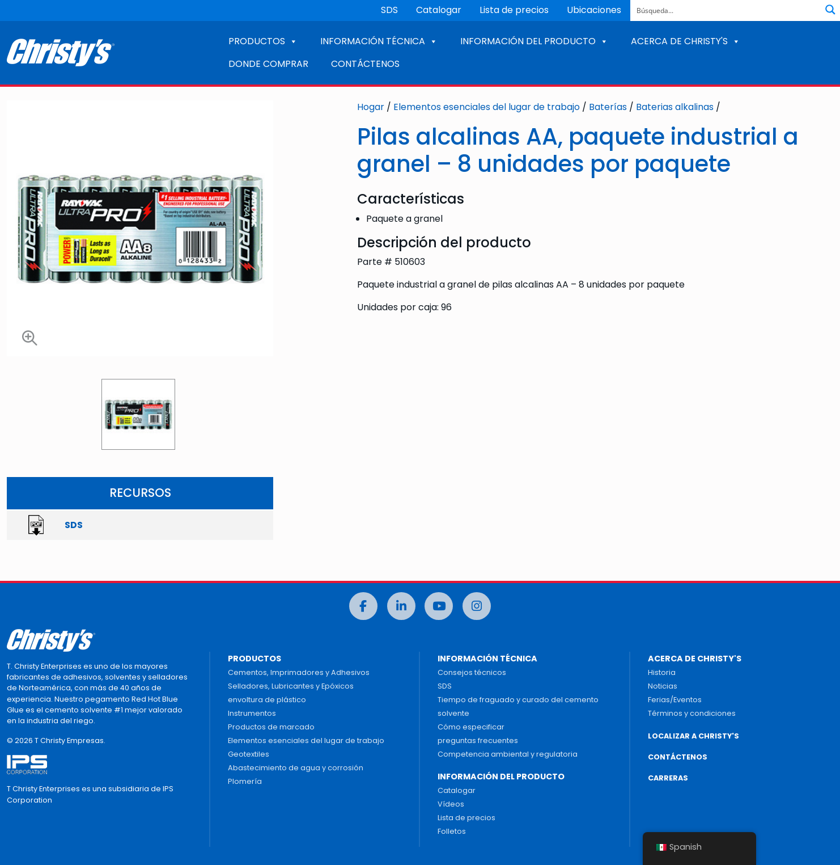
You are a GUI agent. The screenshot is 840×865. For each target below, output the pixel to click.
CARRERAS (668, 778)
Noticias (662, 686)
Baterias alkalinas (675, 106)
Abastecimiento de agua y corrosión (295, 768)
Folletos (452, 831)
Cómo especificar (471, 727)
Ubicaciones (594, 9)
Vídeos (451, 804)
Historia (662, 672)
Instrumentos (252, 713)
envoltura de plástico (267, 699)
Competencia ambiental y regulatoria (508, 754)
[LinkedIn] (401, 606)
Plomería (245, 781)
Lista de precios (514, 9)
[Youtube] (439, 606)
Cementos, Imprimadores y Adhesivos (299, 672)
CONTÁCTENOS (365, 63)
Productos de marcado (271, 727)
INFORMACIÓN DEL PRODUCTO (534, 41)
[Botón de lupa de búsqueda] (830, 9)
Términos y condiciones (692, 713)
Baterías (608, 106)
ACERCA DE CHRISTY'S (685, 41)
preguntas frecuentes (478, 740)
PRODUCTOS (263, 41)
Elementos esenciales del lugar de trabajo (486, 106)
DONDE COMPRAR (268, 63)
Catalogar (438, 9)
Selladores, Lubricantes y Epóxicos (291, 686)
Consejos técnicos (472, 672)
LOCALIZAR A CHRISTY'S (693, 736)
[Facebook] (363, 606)
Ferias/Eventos (675, 699)
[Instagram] (477, 606)
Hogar (370, 106)
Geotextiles (248, 754)
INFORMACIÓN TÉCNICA (379, 41)
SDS (389, 9)
